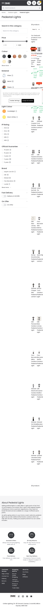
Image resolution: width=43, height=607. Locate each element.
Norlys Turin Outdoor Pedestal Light (39, 292)
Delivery (4, 578)
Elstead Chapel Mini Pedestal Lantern (33, 292)
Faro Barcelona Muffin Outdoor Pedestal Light (39, 360)
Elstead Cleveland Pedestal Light (33, 459)
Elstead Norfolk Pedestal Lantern (33, 191)
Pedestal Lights (24, 12)
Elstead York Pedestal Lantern (39, 124)
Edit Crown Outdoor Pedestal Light (39, 62)
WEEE (3, 583)
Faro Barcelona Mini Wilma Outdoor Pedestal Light (39, 228)
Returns (4, 581)
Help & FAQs (5, 574)
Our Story (25, 572)
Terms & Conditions (15, 580)
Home (3, 12)
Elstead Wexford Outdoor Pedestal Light (33, 393)
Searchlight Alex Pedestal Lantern (39, 258)
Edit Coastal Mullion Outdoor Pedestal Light (39, 394)
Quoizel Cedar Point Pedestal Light (39, 460)
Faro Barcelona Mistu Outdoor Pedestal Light (33, 360)
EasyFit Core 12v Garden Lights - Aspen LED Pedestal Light (34, 68)
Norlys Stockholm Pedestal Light (33, 258)
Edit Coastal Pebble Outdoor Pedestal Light (33, 126)
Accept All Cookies (27, 100)
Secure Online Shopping (15, 575)
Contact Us (5, 576)
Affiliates (25, 577)
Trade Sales (15, 588)
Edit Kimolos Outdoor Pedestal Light (39, 159)
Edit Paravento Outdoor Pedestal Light (33, 326)
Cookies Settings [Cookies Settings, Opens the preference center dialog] (15, 100)
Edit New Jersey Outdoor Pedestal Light (33, 227)
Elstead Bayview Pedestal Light (39, 425)
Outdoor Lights (12, 12)
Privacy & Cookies (15, 584)
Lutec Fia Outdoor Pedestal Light (39, 192)
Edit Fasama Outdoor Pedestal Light (33, 159)
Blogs (24, 574)
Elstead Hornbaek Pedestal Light (33, 425)
